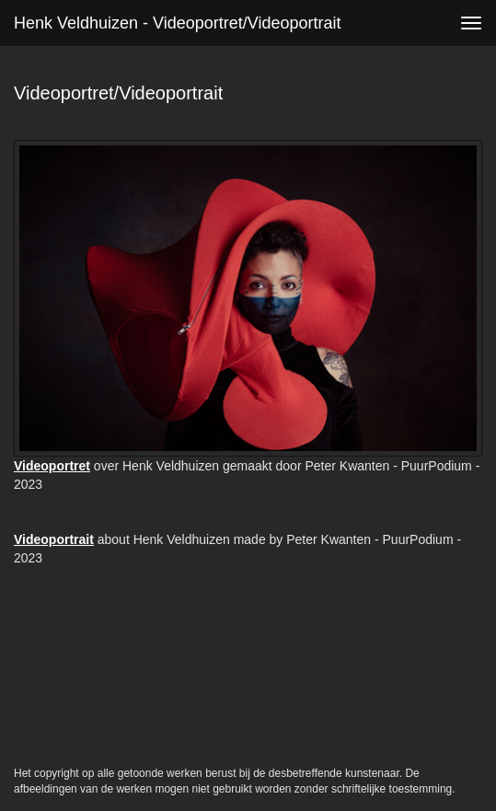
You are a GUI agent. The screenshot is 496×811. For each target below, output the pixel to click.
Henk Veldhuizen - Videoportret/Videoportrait (177, 23)
